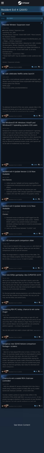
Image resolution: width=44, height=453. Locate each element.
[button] (24, 18)
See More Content (22, 425)
